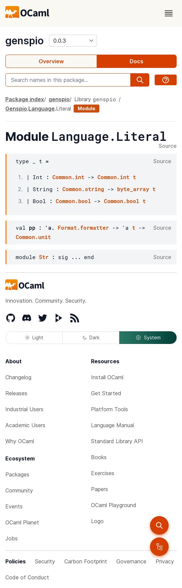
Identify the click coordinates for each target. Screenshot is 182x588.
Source (168, 146)
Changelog (18, 377)
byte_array (133, 188)
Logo (97, 521)
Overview (51, 61)
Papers (99, 489)
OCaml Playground (113, 505)
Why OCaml (19, 441)
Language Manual (112, 425)
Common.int (68, 176)
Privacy (165, 561)
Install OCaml (107, 377)
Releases (16, 393)
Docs (136, 61)
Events (14, 506)
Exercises (102, 473)
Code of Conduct (27, 577)
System (148, 338)
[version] (73, 41)
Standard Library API (117, 441)
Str (44, 256)
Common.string (83, 188)
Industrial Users (24, 409)
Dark (91, 337)
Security (45, 561)
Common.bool (73, 200)
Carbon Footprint (85, 561)
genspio (24, 41)
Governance (131, 561)
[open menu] (168, 13)
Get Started (106, 393)
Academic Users (25, 425)
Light (34, 337)
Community (19, 490)
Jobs (11, 538)
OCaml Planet (22, 522)
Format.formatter (83, 227)
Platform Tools (109, 409)
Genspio (16, 108)
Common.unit (33, 236)
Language (41, 108)
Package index (24, 99)
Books (99, 457)
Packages (17, 474)
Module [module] (86, 108)
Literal (63, 108)
